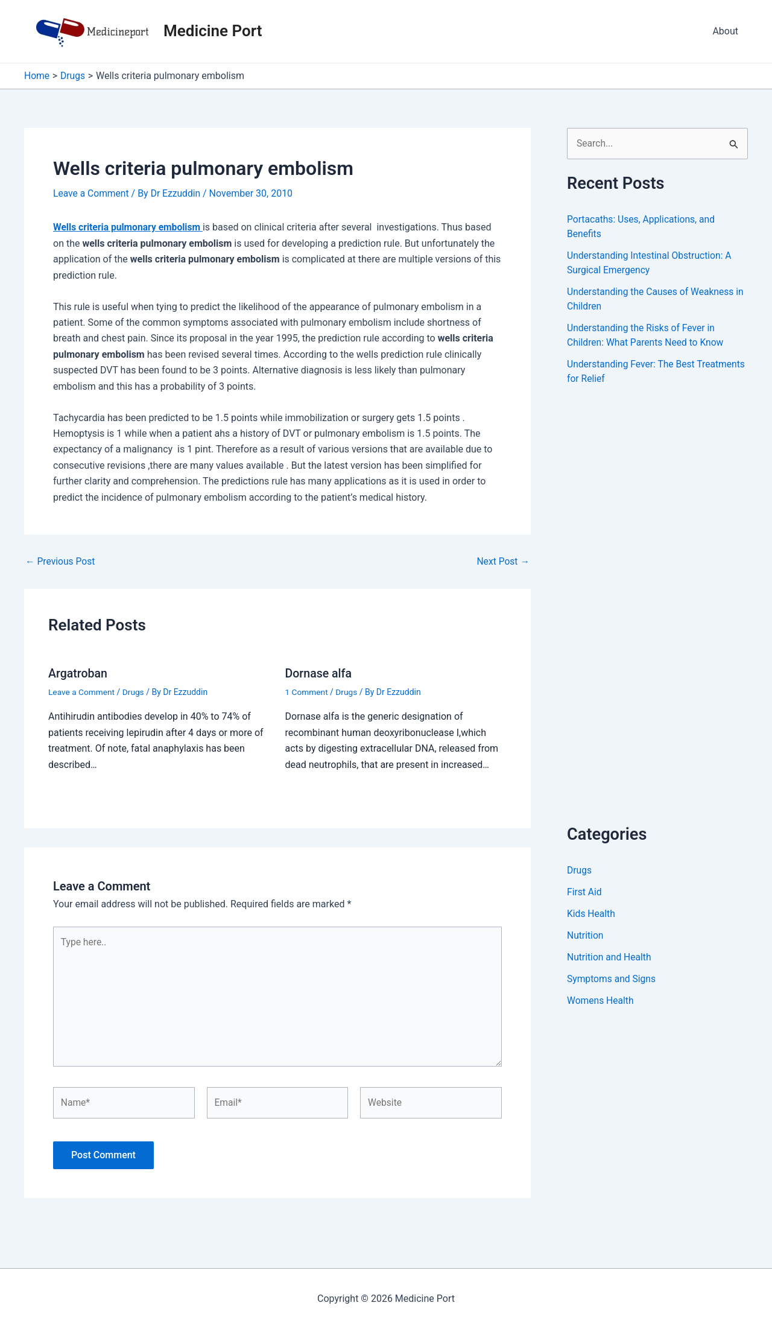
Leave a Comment (92, 193)
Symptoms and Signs (612, 979)
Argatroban (78, 672)
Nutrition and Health (610, 957)
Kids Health (591, 914)
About (725, 31)
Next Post (502, 561)
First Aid (585, 892)
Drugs (135, 691)
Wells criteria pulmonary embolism (128, 227)
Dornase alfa (319, 672)
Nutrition (585, 936)
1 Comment (307, 691)
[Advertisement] (657, 618)
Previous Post (60, 561)
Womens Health (601, 1001)
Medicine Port (212, 31)
